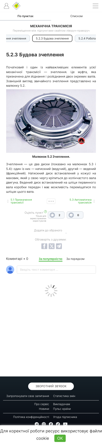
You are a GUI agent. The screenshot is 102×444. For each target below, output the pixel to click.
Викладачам (61, 404)
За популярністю (50, 258)
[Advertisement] (51, 335)
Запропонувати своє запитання (27, 395)
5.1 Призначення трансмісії (21, 201)
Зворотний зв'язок (51, 386)
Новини (44, 408)
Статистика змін (64, 395)
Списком (76, 16)
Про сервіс (41, 404)
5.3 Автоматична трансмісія (80, 201)
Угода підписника (65, 416)
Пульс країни (62, 408)
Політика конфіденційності (31, 416)
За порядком (75, 258)
